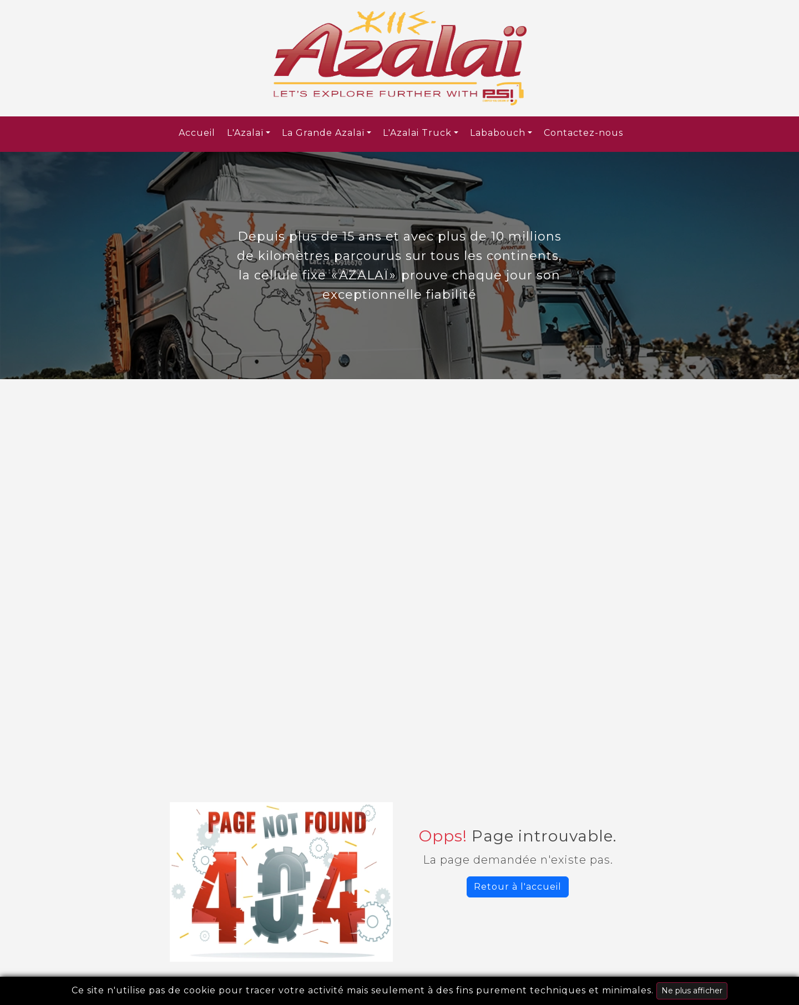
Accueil (197, 132)
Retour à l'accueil (518, 886)
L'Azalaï (245, 132)
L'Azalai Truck (417, 132)
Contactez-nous (583, 132)
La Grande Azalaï (323, 132)
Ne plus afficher (691, 991)
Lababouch (497, 132)
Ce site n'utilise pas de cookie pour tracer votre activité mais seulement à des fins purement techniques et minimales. (399, 990)
